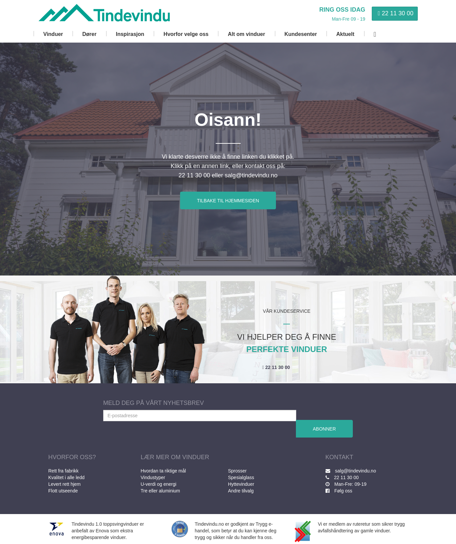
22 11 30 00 (397, 13)
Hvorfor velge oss (185, 34)
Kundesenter (301, 34)
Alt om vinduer (246, 34)
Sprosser (237, 470)
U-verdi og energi (158, 484)
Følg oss (339, 490)
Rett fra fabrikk (63, 470)
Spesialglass (241, 477)
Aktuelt (345, 34)
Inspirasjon (130, 34)
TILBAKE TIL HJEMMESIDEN (228, 200)
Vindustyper (153, 477)
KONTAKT (339, 457)
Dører (89, 34)
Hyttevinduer (241, 484)
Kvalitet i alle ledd (66, 477)
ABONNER (324, 429)
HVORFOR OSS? (72, 457)
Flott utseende (63, 490)
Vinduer (53, 34)
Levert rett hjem (64, 484)
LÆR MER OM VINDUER (175, 457)
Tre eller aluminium (160, 490)
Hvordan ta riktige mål (163, 470)
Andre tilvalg (241, 490)
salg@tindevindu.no (351, 470)
